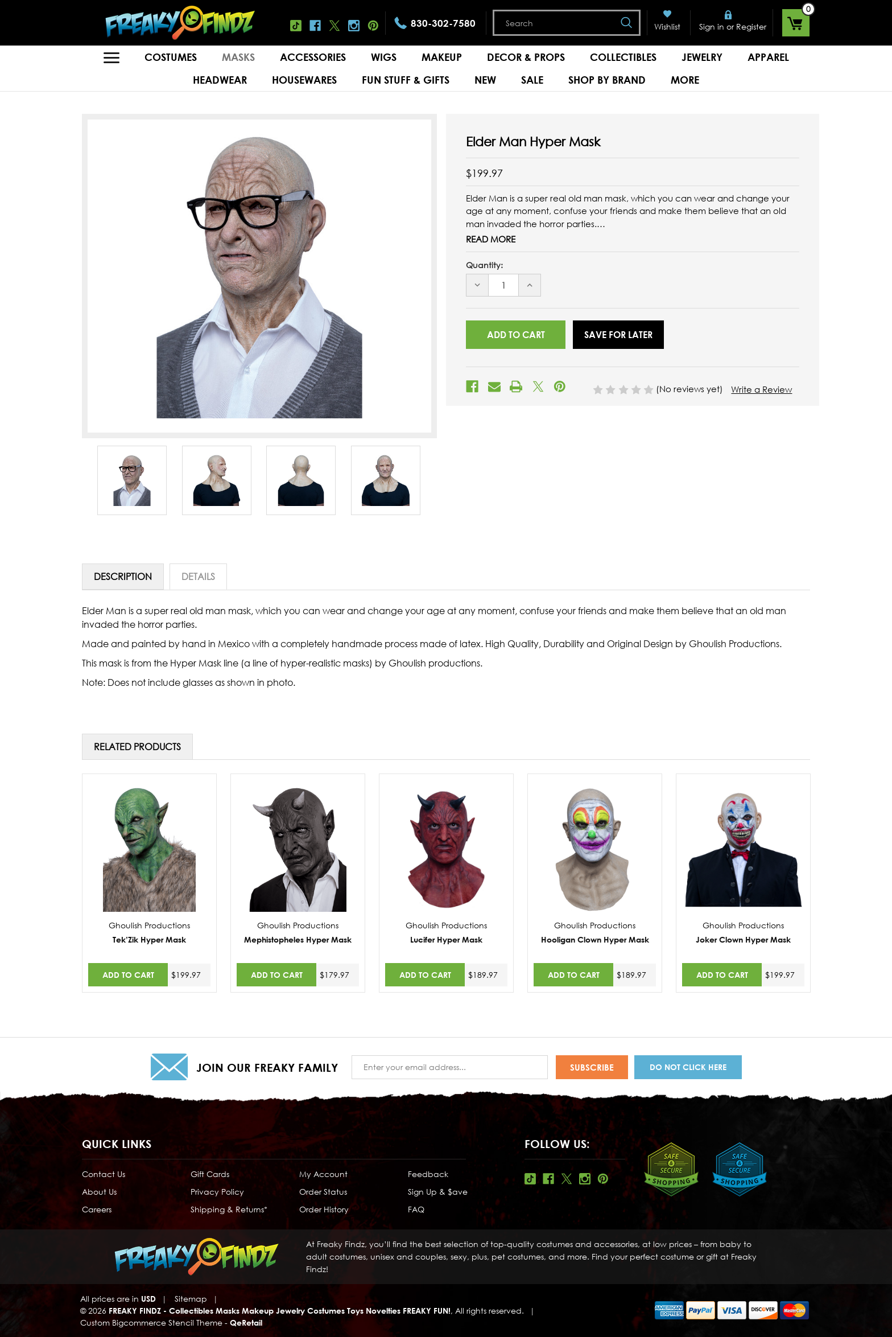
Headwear (220, 79)
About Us (99, 1191)
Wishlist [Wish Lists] (667, 26)
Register (751, 26)
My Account (323, 1174)
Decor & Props (526, 57)
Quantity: (484, 265)
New (485, 79)
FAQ (416, 1209)
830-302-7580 (443, 23)
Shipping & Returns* (229, 1209)
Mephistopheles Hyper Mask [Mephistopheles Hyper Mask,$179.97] (298, 939)
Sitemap (191, 1298)
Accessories (313, 57)
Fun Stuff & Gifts (405, 79)
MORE (685, 79)
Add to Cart (128, 975)
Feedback (428, 1174)
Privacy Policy (217, 1191)
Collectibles (623, 57)
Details (198, 576)
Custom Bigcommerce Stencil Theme (151, 1322)
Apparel (768, 57)
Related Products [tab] (137, 746)
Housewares (304, 79)
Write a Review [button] (761, 389)
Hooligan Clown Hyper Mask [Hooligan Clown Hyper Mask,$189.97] (595, 939)
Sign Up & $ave (438, 1191)
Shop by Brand (607, 79)
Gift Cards (210, 1174)
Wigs (384, 57)
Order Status (323, 1191)
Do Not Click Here (688, 1067)
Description (123, 576)
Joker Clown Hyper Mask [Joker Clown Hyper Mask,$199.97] (743, 939)
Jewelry (702, 57)
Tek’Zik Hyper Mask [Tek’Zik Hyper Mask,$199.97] (149, 939)
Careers (97, 1209)
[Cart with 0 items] (796, 22)
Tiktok (296, 25)
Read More (490, 239)
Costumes (170, 57)
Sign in (711, 26)
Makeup (442, 57)
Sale (532, 79)
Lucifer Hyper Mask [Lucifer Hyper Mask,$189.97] (446, 939)
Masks (238, 57)
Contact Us (103, 1174)
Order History (324, 1209)
